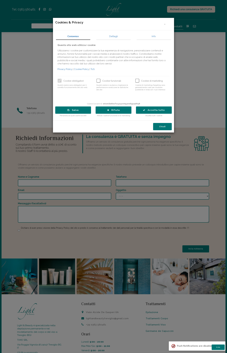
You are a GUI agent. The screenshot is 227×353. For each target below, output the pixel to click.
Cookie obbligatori (75, 81)
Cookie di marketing (153, 81)
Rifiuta (114, 110)
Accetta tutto (155, 110)
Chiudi (164, 127)
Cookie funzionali (113, 81)
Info (155, 36)
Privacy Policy (66, 69)
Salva (74, 110)
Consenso (74, 36)
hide (218, 347)
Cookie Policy (83, 69)
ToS (94, 69)
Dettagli (114, 36)
